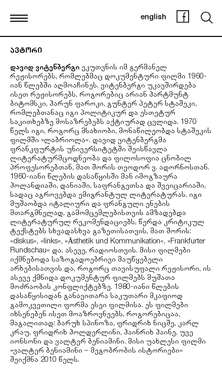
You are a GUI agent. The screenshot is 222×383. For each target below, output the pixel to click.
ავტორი (26, 51)
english (153, 17)
